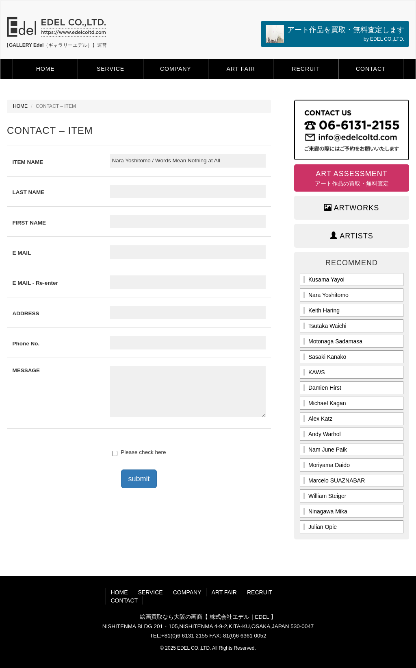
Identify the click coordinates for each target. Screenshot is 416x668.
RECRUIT (306, 68)
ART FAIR (240, 68)
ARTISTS (351, 235)
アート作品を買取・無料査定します (335, 34)
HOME (45, 68)
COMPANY (175, 68)
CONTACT (371, 68)
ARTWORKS (351, 207)
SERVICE (110, 68)
